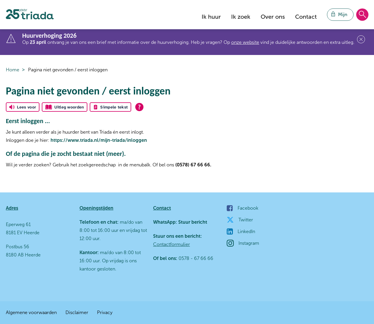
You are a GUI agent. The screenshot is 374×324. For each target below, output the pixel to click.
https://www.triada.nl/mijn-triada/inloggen (99, 140)
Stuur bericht (192, 222)
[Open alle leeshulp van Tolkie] (139, 107)
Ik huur (211, 16)
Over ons (273, 16)
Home (12, 69)
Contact (306, 16)
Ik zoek (240, 16)
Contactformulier (171, 244)
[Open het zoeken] (362, 15)
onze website (245, 42)
